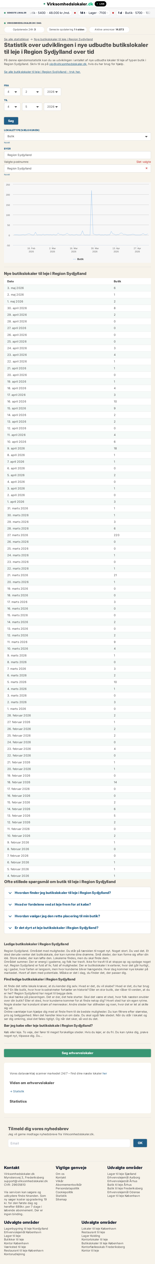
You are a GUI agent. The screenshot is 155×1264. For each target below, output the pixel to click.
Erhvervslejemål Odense (123, 1192)
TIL (6, 100)
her (105, 1073)
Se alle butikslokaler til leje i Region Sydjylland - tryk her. (42, 71)
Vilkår (59, 1181)
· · (50, 13)
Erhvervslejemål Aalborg (123, 1177)
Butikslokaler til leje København (102, 1243)
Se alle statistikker (16, 39)
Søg (11, 121)
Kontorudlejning (14, 1254)
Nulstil (7, 142)
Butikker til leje (14, 1239)
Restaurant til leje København (23, 1250)
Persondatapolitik (67, 1188)
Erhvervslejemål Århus (122, 1181)
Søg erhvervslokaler (77, 1053)
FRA (6, 85)
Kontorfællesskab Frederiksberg (103, 1247)
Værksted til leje (15, 1247)
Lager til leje (12, 1235)
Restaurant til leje (93, 1232)
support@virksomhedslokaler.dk (26, 1181)
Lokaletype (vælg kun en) (21, 130)
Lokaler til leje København (99, 1228)
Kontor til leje (90, 1250)
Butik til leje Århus (119, 1184)
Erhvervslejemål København (22, 1232)
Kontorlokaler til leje (95, 1239)
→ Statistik (17, 1091)
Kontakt (61, 1177)
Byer (7, 148)
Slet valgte (143, 161)
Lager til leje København (123, 1195)
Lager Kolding (91, 1235)
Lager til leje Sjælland (121, 1173)
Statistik (61, 1195)
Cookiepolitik (64, 1192)
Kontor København (16, 1243)
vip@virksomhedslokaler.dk (68, 64)
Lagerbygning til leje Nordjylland (26, 1228)
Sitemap (61, 1199)
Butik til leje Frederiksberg (125, 1188)
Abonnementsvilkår (69, 1184)
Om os (60, 1173)
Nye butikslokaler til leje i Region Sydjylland (63, 39)
